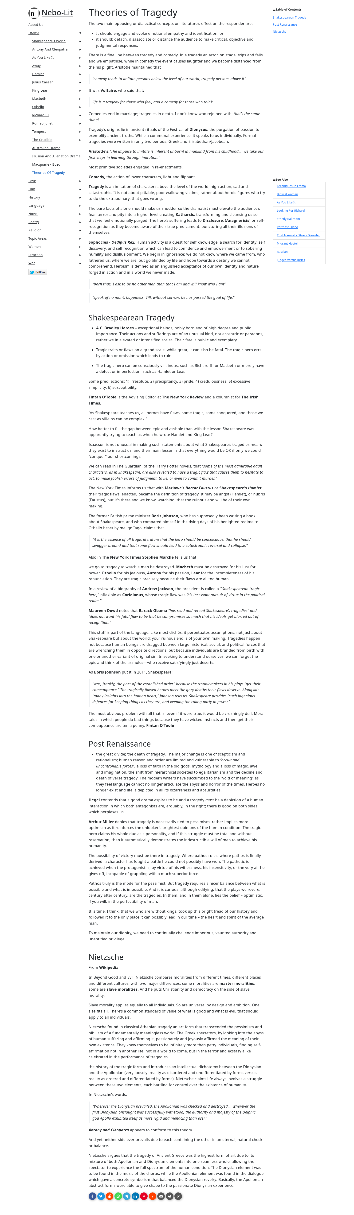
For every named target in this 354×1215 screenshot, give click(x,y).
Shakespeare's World (49, 41)
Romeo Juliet (42, 123)
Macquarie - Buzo (46, 164)
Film (31, 189)
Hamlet (38, 74)
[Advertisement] (299, 107)
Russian (282, 252)
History (34, 197)
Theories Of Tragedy (48, 172)
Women (34, 246)
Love (32, 181)
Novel (33, 213)
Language (36, 205)
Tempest (39, 131)
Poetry (33, 222)
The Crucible (42, 139)
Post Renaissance (285, 25)
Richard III (40, 115)
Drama (33, 33)
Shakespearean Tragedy (289, 17)
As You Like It (43, 57)
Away (36, 65)
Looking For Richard (291, 211)
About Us (35, 24)
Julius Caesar (42, 82)
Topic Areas (37, 238)
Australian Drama (46, 148)
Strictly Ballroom (288, 219)
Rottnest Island (287, 227)
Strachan (35, 255)
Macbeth (39, 98)
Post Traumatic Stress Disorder (298, 235)
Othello (38, 107)
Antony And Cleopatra (50, 49)
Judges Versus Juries (291, 260)
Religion (35, 230)
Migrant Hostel (287, 243)
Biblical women (287, 194)
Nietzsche (280, 32)
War (31, 263)
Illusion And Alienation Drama (56, 156)
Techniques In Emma (291, 186)
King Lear (39, 90)
